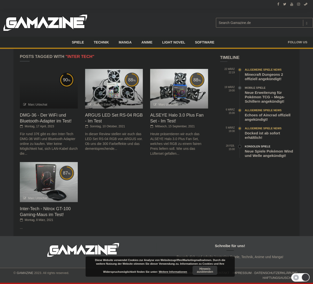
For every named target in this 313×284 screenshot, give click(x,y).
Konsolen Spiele (257, 146)
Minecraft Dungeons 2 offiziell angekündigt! (264, 76)
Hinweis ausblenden (205, 270)
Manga (125, 42)
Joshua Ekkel (102, 104)
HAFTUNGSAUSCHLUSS (281, 278)
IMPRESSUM (242, 273)
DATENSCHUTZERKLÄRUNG (276, 273)
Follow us (297, 42)
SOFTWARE (204, 42)
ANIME (146, 42)
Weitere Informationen (173, 271)
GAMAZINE (25, 273)
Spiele (78, 42)
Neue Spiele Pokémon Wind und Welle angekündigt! (269, 153)
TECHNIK (101, 42)
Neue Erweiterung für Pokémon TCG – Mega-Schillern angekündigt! (265, 96)
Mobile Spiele (255, 87)
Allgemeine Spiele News (263, 69)
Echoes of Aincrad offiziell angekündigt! (268, 117)
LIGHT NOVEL (173, 42)
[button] (301, 277)
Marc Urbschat (37, 104)
